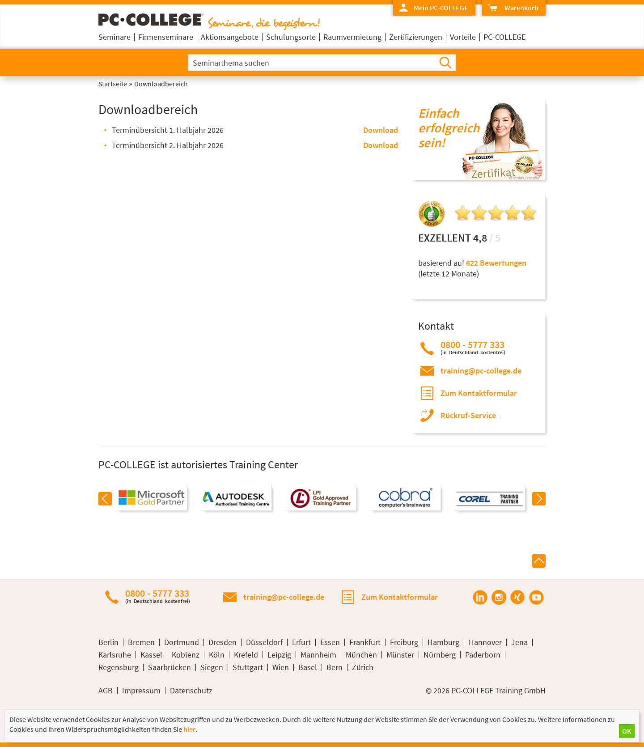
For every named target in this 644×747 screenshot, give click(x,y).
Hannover (485, 642)
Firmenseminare (165, 37)
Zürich (362, 667)
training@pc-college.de (481, 370)
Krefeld (246, 654)
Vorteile (463, 37)
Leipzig (279, 654)
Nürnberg (440, 654)
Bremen (141, 642)
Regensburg (118, 667)
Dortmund (181, 642)
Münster (400, 654)
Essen (330, 642)
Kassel (151, 654)
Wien (280, 667)
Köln (217, 654)
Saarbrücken (169, 667)
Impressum (141, 690)
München (361, 654)
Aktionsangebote (229, 37)
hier (189, 729)
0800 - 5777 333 (473, 347)
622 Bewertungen (496, 263)
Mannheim (318, 654)
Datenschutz (191, 690)
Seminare (114, 37)
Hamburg (443, 642)
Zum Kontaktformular (479, 393)
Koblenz (185, 654)
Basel (307, 667)
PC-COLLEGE (504, 37)
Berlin (108, 642)
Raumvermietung (352, 37)
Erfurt (301, 642)
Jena (519, 642)
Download (380, 130)
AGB (105, 690)
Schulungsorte (291, 37)
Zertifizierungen (415, 37)
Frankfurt (365, 642)
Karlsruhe (114, 654)
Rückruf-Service (468, 415)
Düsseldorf (264, 642)
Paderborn (482, 654)
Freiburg (404, 642)
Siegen (211, 667)
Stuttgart (248, 667)
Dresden (222, 642)
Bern (334, 667)
